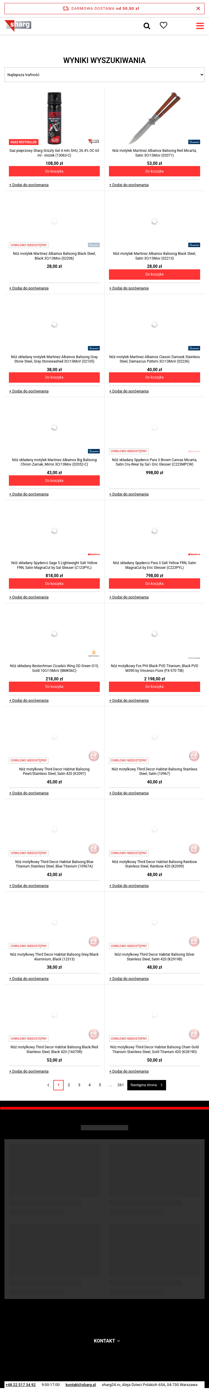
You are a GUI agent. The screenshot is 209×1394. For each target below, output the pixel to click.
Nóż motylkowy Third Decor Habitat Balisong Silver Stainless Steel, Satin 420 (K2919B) (154, 956)
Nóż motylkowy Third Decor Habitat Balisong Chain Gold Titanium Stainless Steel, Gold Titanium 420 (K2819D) (154, 1049)
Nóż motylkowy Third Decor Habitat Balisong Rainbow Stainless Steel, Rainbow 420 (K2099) (154, 864)
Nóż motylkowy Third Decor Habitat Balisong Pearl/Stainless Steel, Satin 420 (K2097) (54, 771)
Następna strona (144, 1085)
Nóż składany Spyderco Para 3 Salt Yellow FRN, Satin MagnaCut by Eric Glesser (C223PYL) (154, 565)
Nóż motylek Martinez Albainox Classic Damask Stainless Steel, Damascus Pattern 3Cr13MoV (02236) (154, 359)
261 (121, 1085)
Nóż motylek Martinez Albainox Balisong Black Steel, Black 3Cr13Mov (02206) (54, 256)
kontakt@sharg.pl (80, 1384)
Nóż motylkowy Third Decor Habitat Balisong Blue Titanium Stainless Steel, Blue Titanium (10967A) (54, 864)
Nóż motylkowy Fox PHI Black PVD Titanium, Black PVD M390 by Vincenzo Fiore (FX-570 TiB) (154, 668)
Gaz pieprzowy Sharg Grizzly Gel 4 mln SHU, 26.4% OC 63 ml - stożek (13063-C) (54, 153)
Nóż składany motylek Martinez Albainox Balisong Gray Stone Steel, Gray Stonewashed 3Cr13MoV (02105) (54, 359)
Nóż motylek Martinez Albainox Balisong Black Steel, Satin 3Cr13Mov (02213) (154, 256)
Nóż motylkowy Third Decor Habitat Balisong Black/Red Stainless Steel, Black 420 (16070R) (54, 1049)
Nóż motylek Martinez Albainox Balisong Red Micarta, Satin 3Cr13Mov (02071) (154, 153)
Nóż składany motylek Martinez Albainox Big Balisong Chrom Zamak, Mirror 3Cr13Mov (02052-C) (54, 462)
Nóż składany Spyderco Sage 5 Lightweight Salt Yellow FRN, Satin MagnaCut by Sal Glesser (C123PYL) (54, 565)
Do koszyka (54, 171)
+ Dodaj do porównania (29, 185)
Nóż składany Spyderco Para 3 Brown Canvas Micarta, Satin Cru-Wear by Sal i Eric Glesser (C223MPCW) (154, 462)
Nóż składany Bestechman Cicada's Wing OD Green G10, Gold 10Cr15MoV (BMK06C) (54, 668)
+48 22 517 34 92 (21, 1384)
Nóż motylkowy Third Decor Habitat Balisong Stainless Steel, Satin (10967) (154, 771)
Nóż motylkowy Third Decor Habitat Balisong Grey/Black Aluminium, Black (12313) (54, 956)
